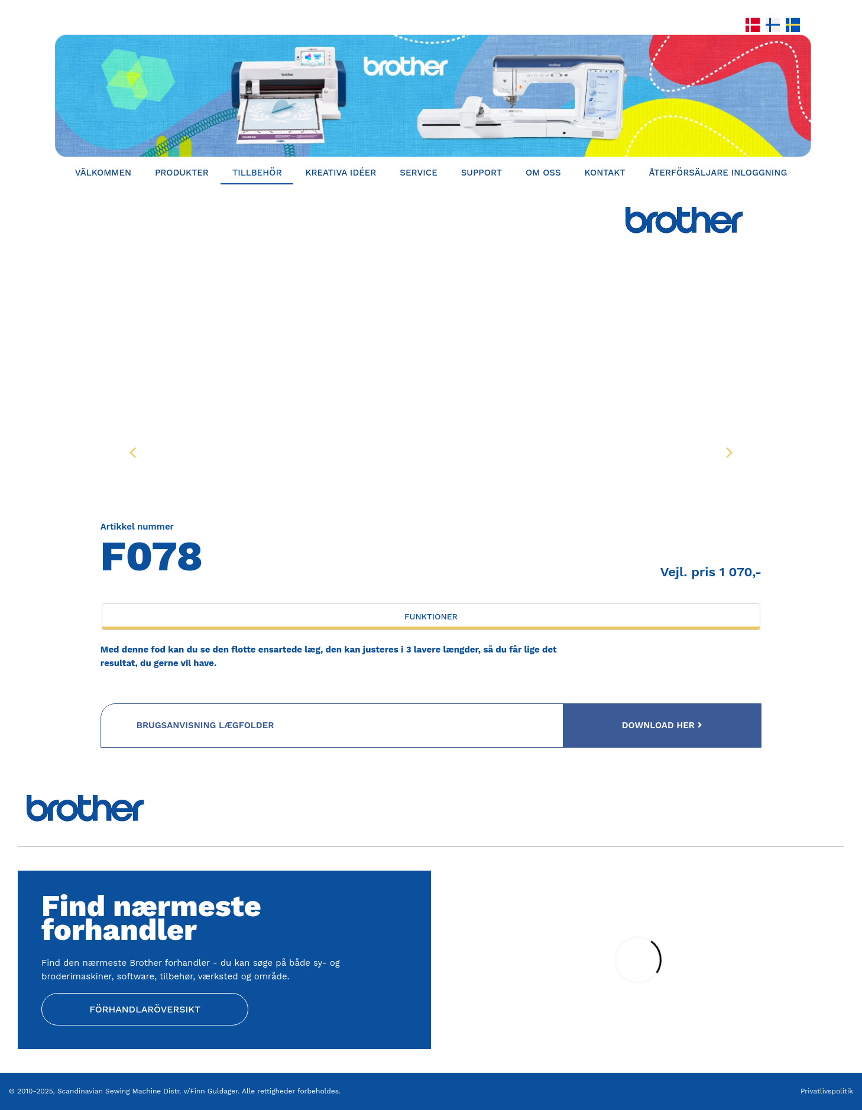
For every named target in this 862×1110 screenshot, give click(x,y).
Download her (662, 725)
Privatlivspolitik (827, 1091)
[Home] (431, 95)
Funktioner (431, 616)
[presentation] (133, 452)
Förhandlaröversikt (144, 1009)
